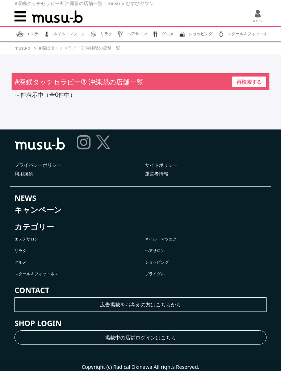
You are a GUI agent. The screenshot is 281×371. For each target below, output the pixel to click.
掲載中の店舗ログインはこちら (140, 337)
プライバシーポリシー (38, 165)
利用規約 (23, 173)
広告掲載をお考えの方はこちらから (140, 304)
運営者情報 (156, 173)
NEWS (25, 198)
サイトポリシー (161, 165)
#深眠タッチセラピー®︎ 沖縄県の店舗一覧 (79, 48)
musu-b (22, 48)
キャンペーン (38, 210)
